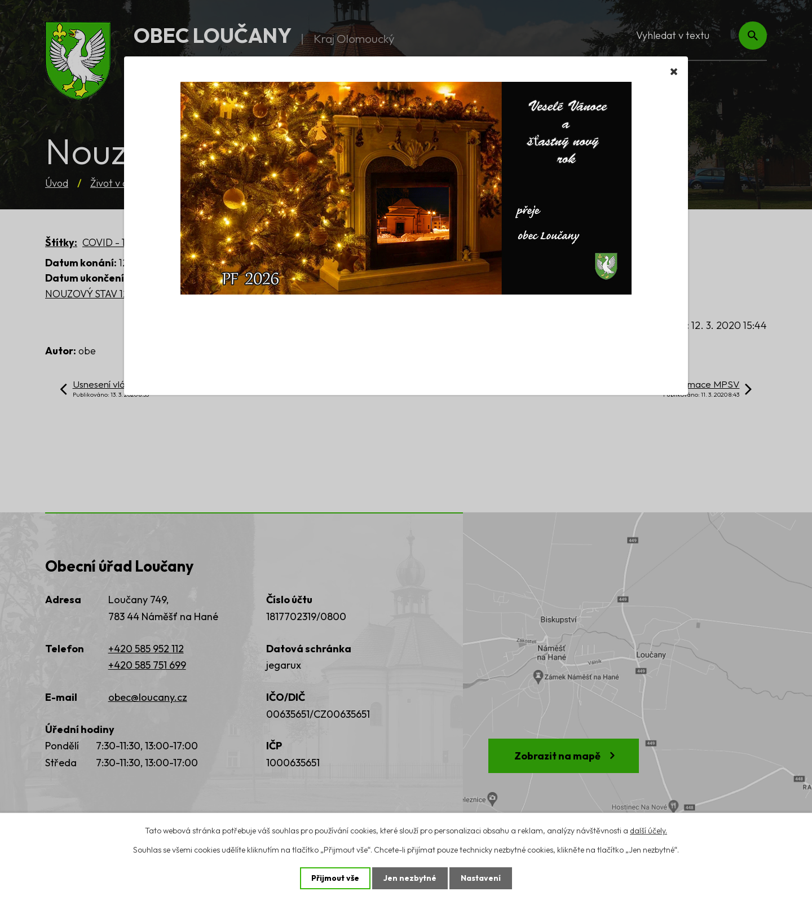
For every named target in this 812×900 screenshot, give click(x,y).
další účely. (648, 831)
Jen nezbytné (409, 878)
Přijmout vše (335, 878)
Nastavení (481, 878)
